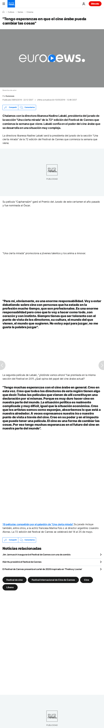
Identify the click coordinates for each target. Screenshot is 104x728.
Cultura (11, 12)
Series (20, 12)
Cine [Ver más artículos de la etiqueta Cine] (86, 579)
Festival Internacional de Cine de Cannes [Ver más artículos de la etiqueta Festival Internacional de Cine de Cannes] (53, 579)
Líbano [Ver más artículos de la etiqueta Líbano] (10, 587)
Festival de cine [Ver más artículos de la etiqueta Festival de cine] (14, 579)
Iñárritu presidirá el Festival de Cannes (22, 561)
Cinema (30, 12)
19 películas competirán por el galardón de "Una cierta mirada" (37, 524)
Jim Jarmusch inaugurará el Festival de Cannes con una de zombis (36, 554)
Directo (95, 3)
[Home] (3, 12)
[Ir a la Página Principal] (11, 3)
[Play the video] (52, 58)
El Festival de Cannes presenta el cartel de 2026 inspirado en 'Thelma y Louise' (42, 569)
